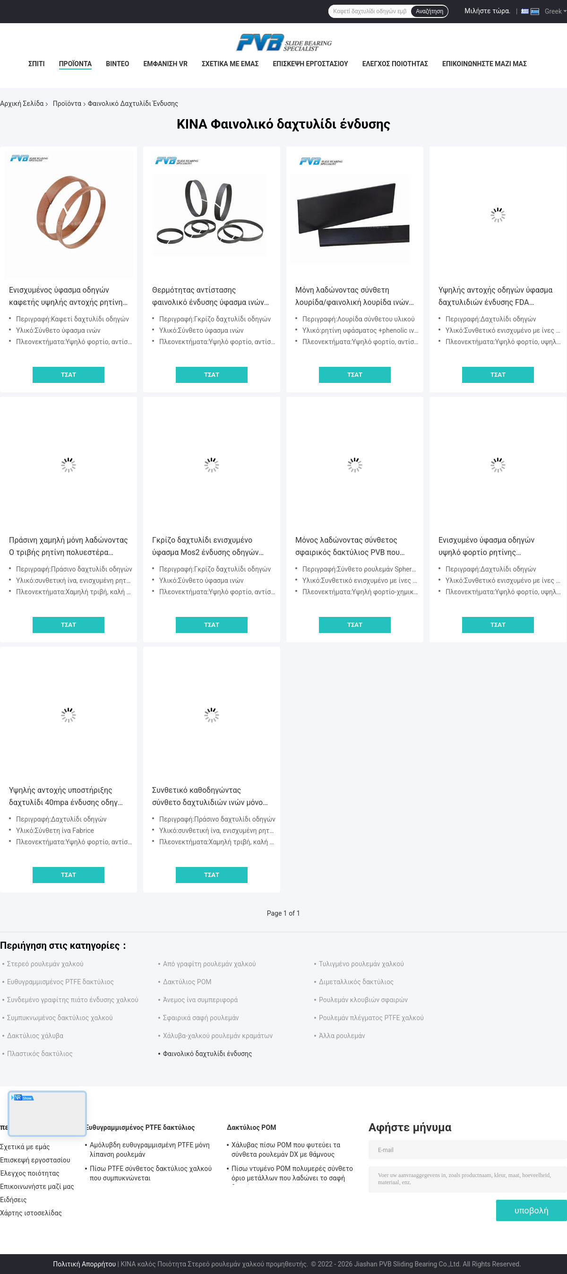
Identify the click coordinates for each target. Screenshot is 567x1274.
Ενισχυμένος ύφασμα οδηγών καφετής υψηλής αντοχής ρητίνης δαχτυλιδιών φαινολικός (68, 297)
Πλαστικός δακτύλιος (40, 1053)
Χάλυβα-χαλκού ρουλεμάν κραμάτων (218, 1036)
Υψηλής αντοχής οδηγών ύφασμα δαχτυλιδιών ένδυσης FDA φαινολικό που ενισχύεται (495, 297)
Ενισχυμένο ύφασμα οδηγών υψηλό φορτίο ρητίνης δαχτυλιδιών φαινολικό (486, 547)
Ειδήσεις (13, 1200)
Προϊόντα (75, 64)
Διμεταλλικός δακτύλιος (356, 982)
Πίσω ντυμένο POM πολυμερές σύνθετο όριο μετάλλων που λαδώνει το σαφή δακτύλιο (292, 1175)
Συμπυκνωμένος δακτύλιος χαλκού (60, 1018)
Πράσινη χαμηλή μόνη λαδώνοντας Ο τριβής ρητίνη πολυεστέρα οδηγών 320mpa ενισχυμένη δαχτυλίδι (68, 547)
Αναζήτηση (429, 11)
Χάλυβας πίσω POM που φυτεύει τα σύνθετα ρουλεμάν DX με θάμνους (286, 1149)
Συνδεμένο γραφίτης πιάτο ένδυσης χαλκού (72, 1000)
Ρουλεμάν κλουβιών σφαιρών (363, 1000)
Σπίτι (36, 64)
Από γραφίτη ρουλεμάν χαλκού (209, 964)
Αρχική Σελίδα (21, 103)
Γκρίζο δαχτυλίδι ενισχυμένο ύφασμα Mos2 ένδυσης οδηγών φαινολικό (205, 547)
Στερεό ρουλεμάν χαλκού (45, 964)
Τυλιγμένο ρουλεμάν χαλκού (361, 964)
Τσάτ (68, 374)
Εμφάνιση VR (165, 64)
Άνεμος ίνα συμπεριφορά (200, 1000)
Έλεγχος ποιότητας (395, 64)
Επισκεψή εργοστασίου (310, 64)
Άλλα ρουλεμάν (342, 1036)
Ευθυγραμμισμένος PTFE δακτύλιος (60, 982)
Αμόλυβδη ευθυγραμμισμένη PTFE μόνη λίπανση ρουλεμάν (150, 1149)
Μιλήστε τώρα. (487, 11)
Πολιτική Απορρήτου (84, 1264)
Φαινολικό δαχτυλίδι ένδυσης (207, 1053)
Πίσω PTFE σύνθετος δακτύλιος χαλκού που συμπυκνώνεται (151, 1173)
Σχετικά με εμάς (230, 64)
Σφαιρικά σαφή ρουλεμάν (201, 1018)
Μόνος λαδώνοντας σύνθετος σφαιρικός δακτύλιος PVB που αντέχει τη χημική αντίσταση (347, 547)
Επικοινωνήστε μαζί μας (484, 64)
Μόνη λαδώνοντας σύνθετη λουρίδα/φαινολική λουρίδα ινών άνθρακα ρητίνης (352, 297)
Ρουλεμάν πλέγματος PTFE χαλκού (371, 1018)
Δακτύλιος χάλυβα (35, 1036)
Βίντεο (117, 64)
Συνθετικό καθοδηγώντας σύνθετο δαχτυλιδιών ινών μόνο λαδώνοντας (207, 797)
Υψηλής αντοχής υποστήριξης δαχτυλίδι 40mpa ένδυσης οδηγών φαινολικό (68, 797)
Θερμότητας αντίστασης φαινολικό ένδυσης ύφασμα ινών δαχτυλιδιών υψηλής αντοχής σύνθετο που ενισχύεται (208, 297)
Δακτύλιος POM (187, 982)
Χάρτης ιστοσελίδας (31, 1213)
